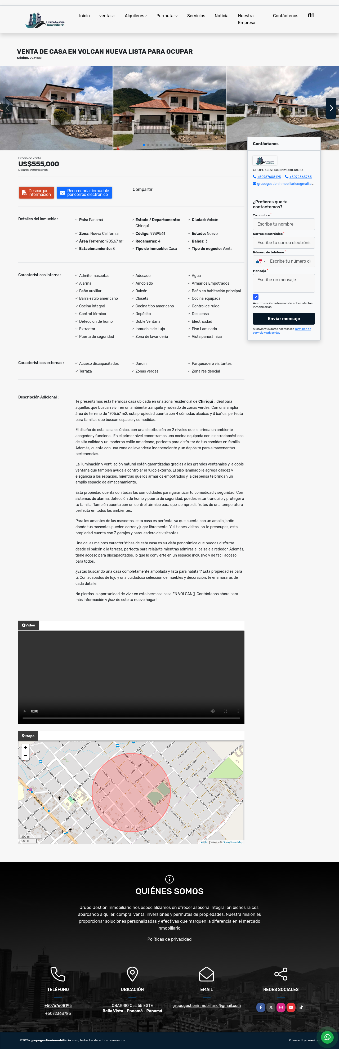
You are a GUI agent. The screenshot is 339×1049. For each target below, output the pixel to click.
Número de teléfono (269, 252)
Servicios (196, 15)
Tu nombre (262, 215)
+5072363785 (300, 177)
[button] (144, 145)
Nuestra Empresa (246, 19)
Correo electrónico (268, 234)
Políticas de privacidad (170, 939)
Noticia (222, 15)
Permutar (166, 15)
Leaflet (203, 842)
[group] (56, 108)
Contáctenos (285, 15)
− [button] (25, 756)
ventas (106, 15)
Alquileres (134, 15)
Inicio (84, 15)
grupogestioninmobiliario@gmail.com (286, 184)
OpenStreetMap (232, 842)
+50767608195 (269, 177)
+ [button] (25, 748)
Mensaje (260, 271)
